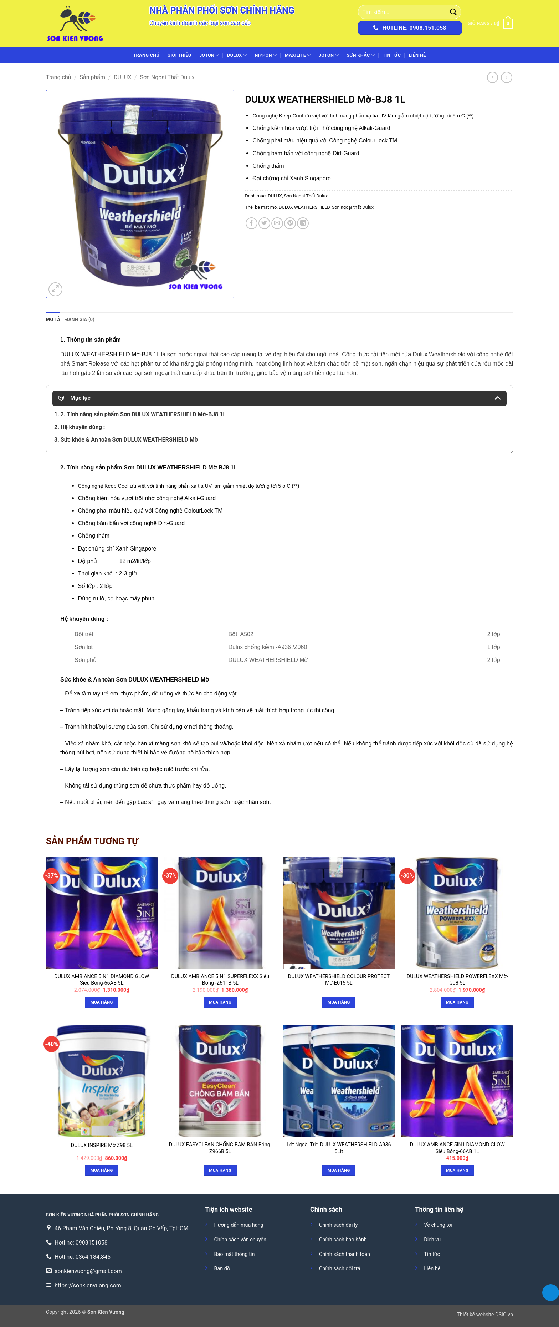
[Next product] (492, 77)
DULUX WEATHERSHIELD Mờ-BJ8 (106, 354)
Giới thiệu (179, 55)
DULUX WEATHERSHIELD (304, 207)
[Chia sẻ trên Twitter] (264, 223)
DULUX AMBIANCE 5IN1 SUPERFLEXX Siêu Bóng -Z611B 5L (220, 980)
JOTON (329, 55)
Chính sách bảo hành (343, 1240)
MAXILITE (298, 55)
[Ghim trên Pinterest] (290, 223)
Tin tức (392, 55)
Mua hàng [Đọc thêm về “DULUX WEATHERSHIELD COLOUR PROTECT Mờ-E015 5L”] (339, 1002)
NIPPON (266, 55)
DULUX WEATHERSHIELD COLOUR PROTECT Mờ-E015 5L (339, 980)
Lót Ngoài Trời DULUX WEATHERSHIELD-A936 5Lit (339, 1148)
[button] (490, 24)
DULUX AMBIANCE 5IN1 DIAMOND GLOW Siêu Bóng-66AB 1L (457, 1148)
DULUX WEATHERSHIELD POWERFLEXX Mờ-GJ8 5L (457, 980)
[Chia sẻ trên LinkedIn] (303, 223)
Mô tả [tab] (53, 319)
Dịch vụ (432, 1240)
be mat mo (266, 207)
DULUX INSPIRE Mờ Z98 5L (102, 1145)
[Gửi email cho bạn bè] (277, 223)
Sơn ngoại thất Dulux (353, 207)
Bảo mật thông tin (234, 1254)
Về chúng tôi (438, 1225)
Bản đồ (222, 1269)
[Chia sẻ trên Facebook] (251, 223)
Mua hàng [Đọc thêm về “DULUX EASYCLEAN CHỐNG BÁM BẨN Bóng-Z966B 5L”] (220, 1170)
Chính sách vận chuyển (240, 1240)
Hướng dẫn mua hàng (238, 1225)
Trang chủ (146, 55)
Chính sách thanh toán (344, 1254)
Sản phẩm (93, 77)
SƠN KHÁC (361, 55)
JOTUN (209, 55)
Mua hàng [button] (102, 1002)
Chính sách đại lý (338, 1225)
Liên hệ (417, 55)
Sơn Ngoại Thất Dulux (167, 77)
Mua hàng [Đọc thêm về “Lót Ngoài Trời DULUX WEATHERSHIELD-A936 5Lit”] (339, 1170)
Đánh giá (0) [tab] (79, 319)
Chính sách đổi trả (339, 1269)
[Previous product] (506, 77)
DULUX (237, 55)
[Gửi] (453, 12)
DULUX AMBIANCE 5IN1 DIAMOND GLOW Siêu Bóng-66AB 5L (101, 980)
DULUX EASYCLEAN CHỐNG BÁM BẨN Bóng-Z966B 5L (220, 1148)
